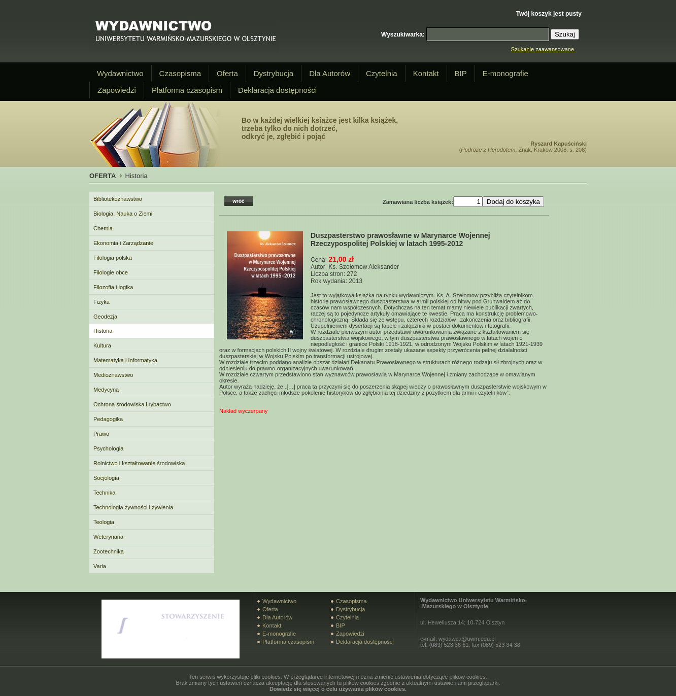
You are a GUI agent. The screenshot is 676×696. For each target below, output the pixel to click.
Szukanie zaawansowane (542, 49)
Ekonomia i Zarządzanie (123, 243)
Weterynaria (108, 537)
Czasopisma (180, 73)
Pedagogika (108, 419)
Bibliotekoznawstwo (117, 199)
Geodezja (105, 317)
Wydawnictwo (120, 73)
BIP (461, 73)
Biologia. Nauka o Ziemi (122, 214)
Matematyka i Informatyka (125, 360)
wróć (238, 201)
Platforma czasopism (187, 90)
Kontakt (426, 73)
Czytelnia (381, 73)
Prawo (101, 434)
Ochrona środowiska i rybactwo (132, 404)
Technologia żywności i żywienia (133, 507)
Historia (102, 331)
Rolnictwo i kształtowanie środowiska (139, 463)
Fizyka (101, 302)
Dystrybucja (273, 73)
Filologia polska (112, 258)
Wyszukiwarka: (403, 34)
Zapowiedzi (116, 90)
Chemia (103, 228)
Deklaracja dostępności (277, 90)
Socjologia (106, 478)
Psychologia (108, 448)
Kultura (102, 345)
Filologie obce (110, 272)
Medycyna (106, 390)
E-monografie (505, 73)
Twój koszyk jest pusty (549, 13)
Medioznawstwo (113, 375)
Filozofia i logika (113, 287)
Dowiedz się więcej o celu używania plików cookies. (338, 689)
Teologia (103, 522)
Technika (104, 493)
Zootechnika (108, 551)
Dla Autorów (329, 73)
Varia (99, 566)
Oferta (227, 73)
